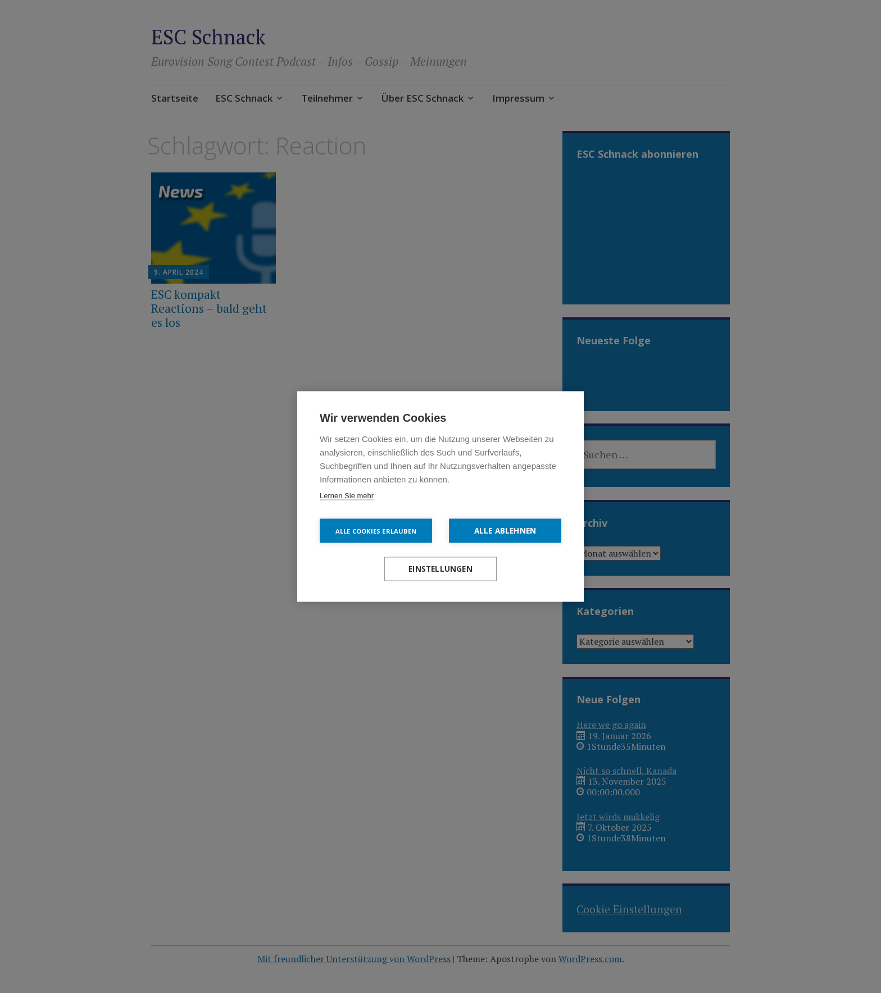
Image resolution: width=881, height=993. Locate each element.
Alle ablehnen (505, 531)
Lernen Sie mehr (347, 495)
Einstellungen (440, 569)
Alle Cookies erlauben (375, 531)
